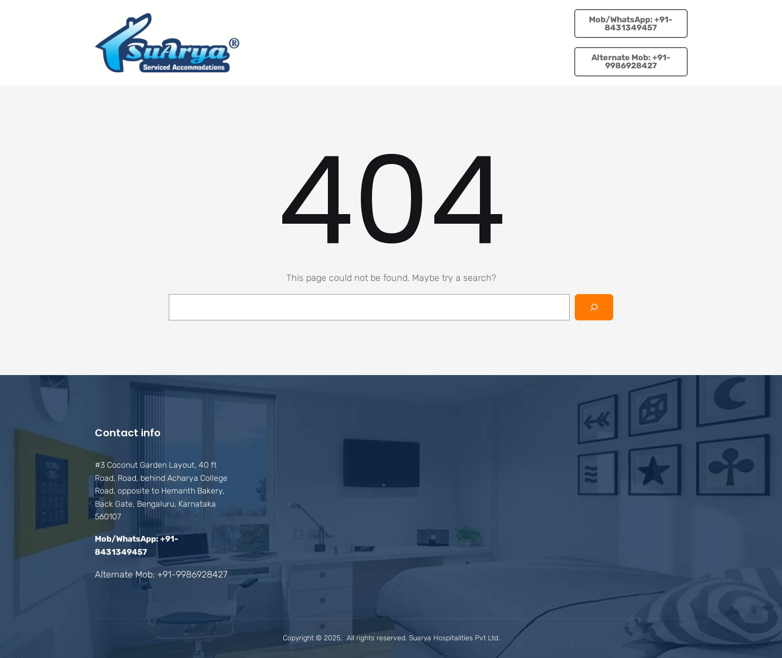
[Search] (594, 307)
